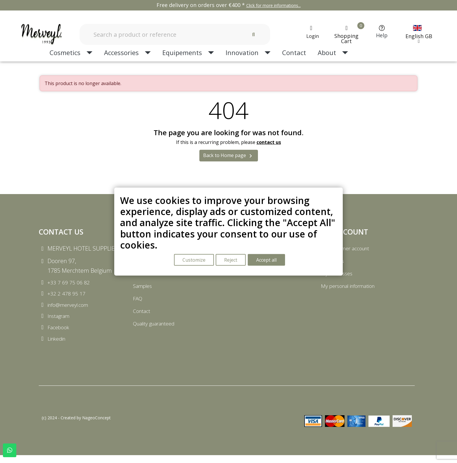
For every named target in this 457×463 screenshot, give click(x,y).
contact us (268, 142)
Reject (231, 260)
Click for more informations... (273, 5)
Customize (193, 260)
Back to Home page (228, 155)
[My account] (311, 32)
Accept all (268, 260)
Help (382, 35)
